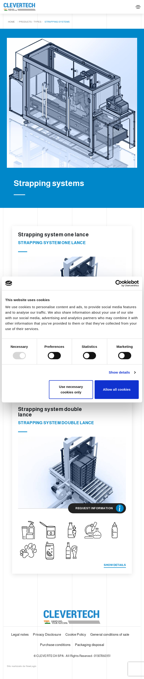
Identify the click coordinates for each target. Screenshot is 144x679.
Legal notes (20, 634)
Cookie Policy (75, 634)
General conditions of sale (109, 634)
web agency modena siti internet (21, 666)
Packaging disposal (89, 645)
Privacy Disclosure (47, 634)
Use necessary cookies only (71, 389)
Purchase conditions (55, 645)
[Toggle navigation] (138, 6)
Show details (119, 372)
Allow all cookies (117, 389)
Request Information (99, 508)
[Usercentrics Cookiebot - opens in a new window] (119, 283)
